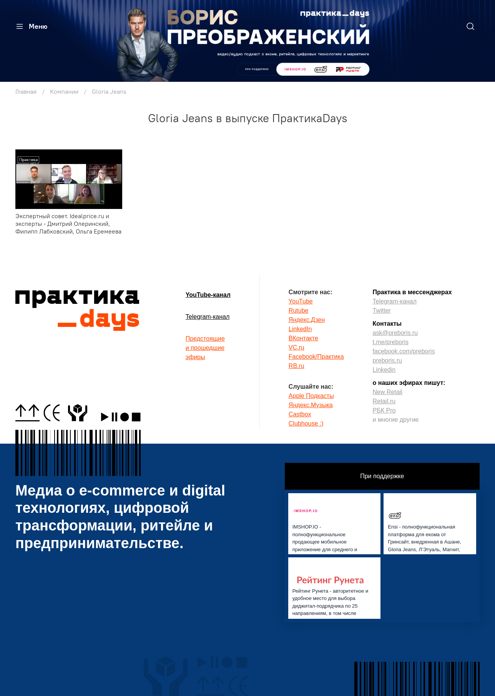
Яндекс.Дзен (307, 320)
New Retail (387, 392)
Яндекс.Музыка (311, 405)
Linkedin (384, 369)
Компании (64, 91)
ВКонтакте (303, 338)
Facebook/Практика (316, 356)
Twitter (382, 310)
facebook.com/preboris (404, 351)
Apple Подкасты (311, 396)
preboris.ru (387, 360)
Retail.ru (384, 401)
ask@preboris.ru (395, 333)
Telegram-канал (207, 316)
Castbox (300, 414)
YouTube (301, 301)
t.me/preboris (391, 342)
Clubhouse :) (306, 423)
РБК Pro (384, 410)
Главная (26, 91)
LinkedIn (300, 329)
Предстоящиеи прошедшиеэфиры (205, 347)
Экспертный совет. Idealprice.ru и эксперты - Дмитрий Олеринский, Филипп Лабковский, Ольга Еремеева (68, 223)
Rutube (299, 310)
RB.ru (296, 366)
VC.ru (296, 347)
